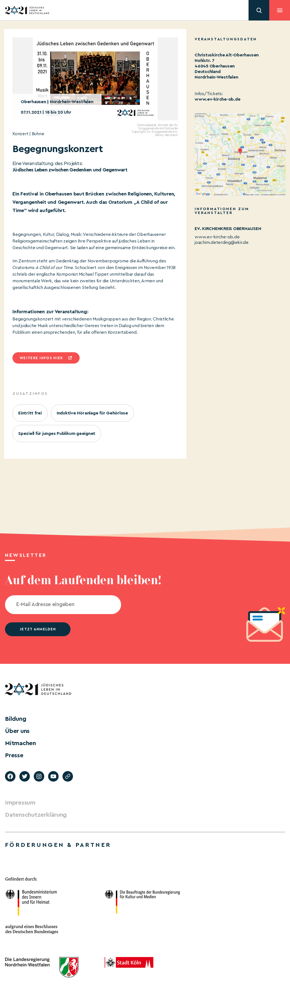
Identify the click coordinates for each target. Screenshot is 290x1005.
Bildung (15, 719)
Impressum (20, 803)
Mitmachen (20, 743)
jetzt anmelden (38, 629)
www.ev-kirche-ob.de (217, 99)
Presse (14, 755)
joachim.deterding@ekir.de (222, 242)
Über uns (17, 731)
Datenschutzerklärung (36, 815)
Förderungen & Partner (58, 845)
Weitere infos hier (41, 358)
